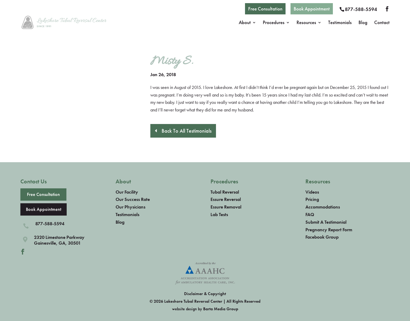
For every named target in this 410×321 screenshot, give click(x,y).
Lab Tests (219, 214)
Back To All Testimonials (187, 130)
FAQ (309, 214)
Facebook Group (322, 237)
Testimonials (340, 23)
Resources (306, 23)
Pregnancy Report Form (328, 230)
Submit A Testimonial (325, 222)
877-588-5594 (361, 9)
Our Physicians (130, 207)
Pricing (312, 199)
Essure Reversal (225, 199)
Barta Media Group (220, 309)
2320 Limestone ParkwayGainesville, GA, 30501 (59, 240)
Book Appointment (312, 8)
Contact (382, 23)
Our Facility (127, 192)
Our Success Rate (133, 199)
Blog (362, 23)
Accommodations (322, 207)
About (245, 23)
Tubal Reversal (224, 192)
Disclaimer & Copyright (205, 293)
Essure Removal (225, 207)
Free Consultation (265, 8)
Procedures (273, 23)
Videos (312, 192)
